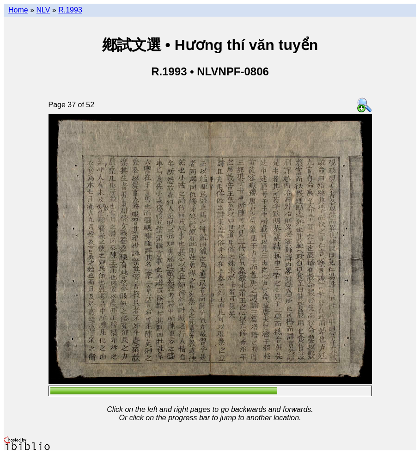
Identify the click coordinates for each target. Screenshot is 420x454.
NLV (43, 10)
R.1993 (70, 10)
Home (18, 10)
